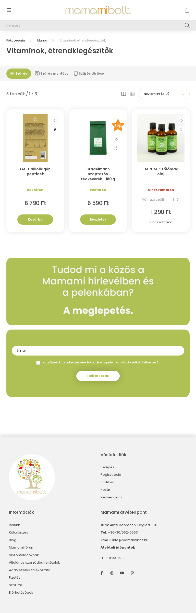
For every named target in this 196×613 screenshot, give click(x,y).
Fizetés (14, 578)
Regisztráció (111, 475)
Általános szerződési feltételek (34, 563)
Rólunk (14, 525)
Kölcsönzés (18, 532)
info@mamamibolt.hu (130, 540)
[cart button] (187, 10)
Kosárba (35, 219)
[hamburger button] (9, 10)
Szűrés (21, 73)
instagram (112, 573)
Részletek (98, 219)
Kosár (105, 490)
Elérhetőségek (21, 593)
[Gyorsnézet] (55, 129)
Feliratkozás (98, 376)
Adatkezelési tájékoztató (29, 570)
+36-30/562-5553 (122, 532)
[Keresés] (98, 25)
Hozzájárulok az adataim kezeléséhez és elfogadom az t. (101, 362)
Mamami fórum (21, 548)
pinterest (132, 573)
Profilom (107, 482)
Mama (42, 40)
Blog (12, 540)
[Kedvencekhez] (55, 121)
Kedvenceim (111, 497)
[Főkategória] (15, 40)
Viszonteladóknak (24, 555)
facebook (101, 573)
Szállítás (16, 585)
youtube (122, 573)
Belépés (107, 467)
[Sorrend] (164, 94)
